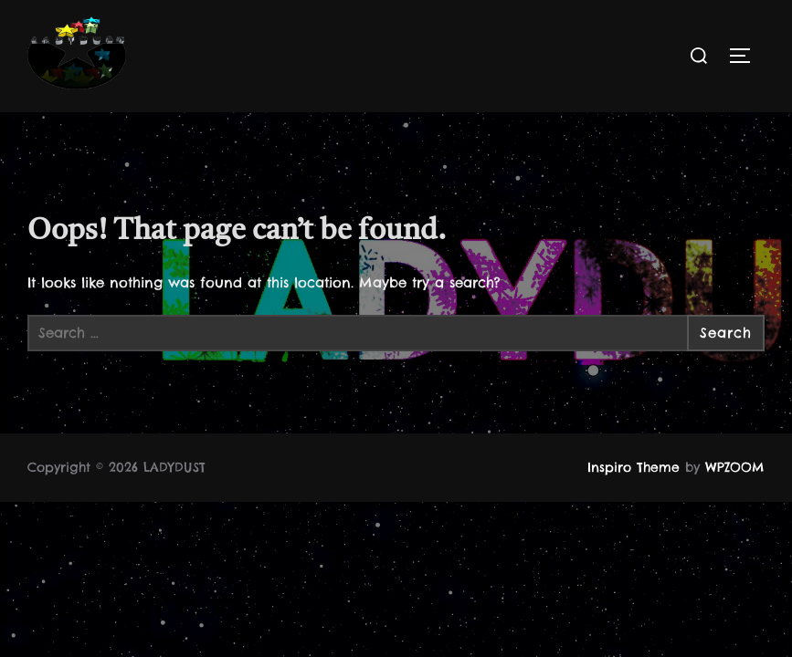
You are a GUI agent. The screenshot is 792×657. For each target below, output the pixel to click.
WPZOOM (735, 467)
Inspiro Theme (633, 467)
